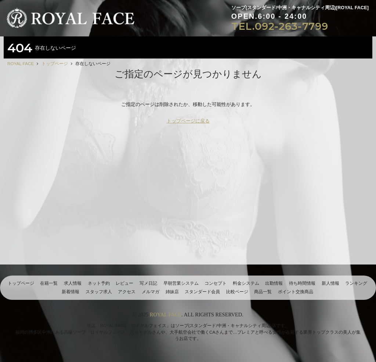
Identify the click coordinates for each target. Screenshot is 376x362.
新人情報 (330, 283)
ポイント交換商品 (295, 291)
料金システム (246, 283)
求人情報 (73, 283)
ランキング (356, 283)
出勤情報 (274, 283)
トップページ (21, 283)
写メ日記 (148, 283)
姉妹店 (172, 291)
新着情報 (70, 291)
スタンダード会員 (202, 291)
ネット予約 (99, 283)
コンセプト (216, 283)
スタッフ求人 (99, 291)
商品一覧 (263, 291)
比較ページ (237, 291)
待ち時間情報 (302, 283)
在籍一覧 (49, 283)
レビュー (124, 283)
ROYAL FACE (165, 314)
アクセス (126, 291)
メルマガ (150, 291)
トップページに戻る (188, 121)
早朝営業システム (181, 283)
